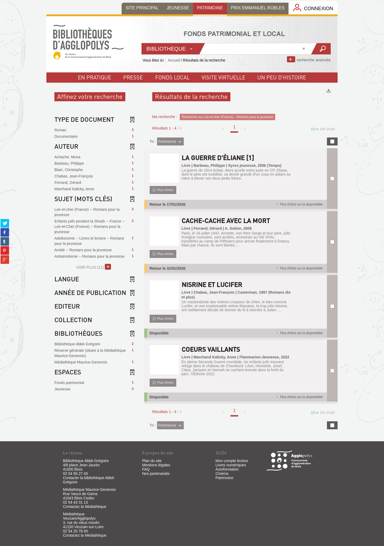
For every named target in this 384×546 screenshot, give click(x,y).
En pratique (94, 77)
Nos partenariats (156, 473)
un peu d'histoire (281, 77)
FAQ (146, 469)
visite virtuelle (223, 77)
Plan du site (152, 461)
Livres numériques (230, 465)
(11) (93, 267)
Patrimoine (224, 478)
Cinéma (221, 473)
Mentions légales (156, 465)
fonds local (172, 77)
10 (314, 129)
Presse (133, 77)
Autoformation (227, 469)
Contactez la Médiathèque (84, 506)
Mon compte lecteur (231, 461)
